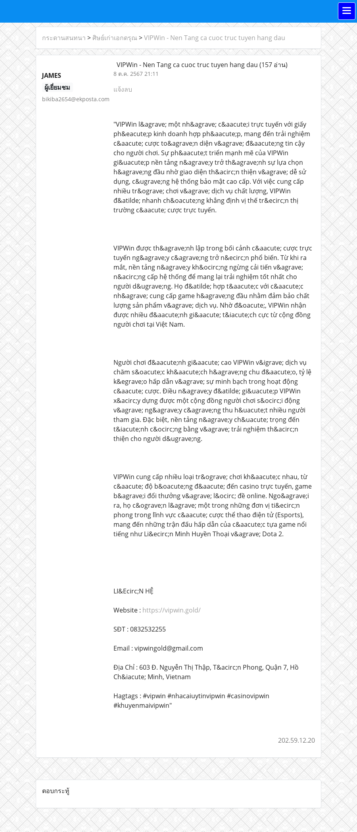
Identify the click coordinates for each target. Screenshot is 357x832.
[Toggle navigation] (346, 11)
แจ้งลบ (122, 89)
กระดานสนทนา (64, 37)
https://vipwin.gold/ (171, 610)
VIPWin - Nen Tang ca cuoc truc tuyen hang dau (214, 37)
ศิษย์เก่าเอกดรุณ (114, 37)
